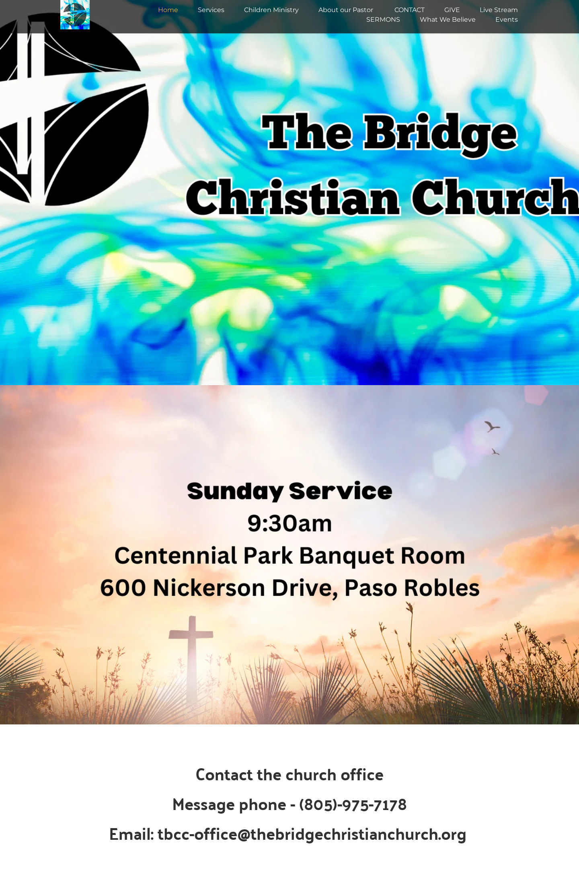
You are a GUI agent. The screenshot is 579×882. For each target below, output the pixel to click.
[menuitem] (168, 10)
